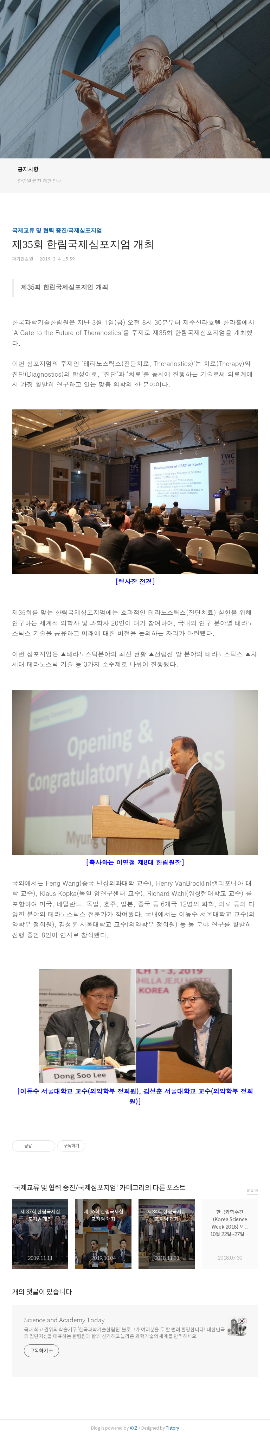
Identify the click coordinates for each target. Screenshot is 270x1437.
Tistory (172, 1428)
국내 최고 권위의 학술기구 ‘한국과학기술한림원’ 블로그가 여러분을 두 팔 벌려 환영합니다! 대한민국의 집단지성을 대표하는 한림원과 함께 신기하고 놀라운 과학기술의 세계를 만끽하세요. (124, 1332)
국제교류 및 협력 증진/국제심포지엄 (57, 230)
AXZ (133, 1428)
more (252, 1190)
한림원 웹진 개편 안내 (40, 181)
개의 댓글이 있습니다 (42, 1292)
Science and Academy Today (64, 1320)
